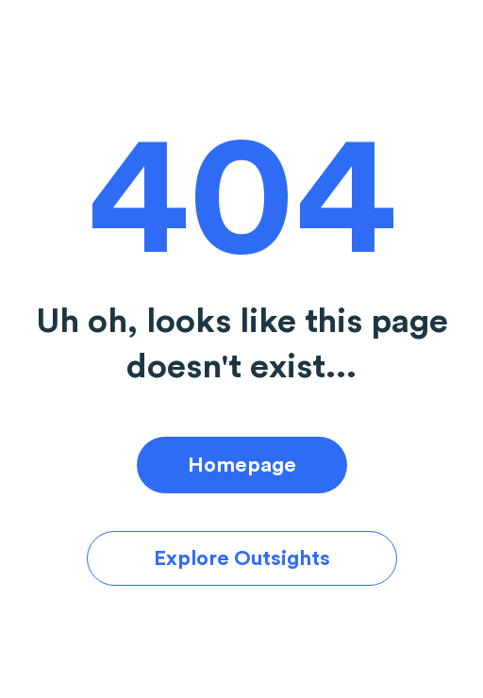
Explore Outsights (242, 558)
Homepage (242, 465)
